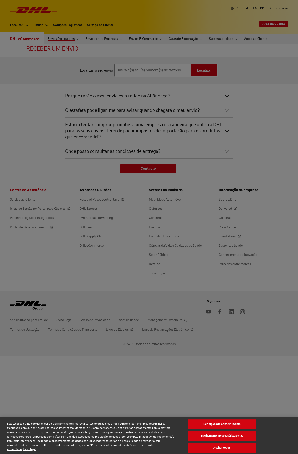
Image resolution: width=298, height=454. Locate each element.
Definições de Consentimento (222, 424)
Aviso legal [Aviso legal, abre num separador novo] (29, 449)
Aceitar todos (222, 448)
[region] (149, 435)
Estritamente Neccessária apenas (222, 436)
